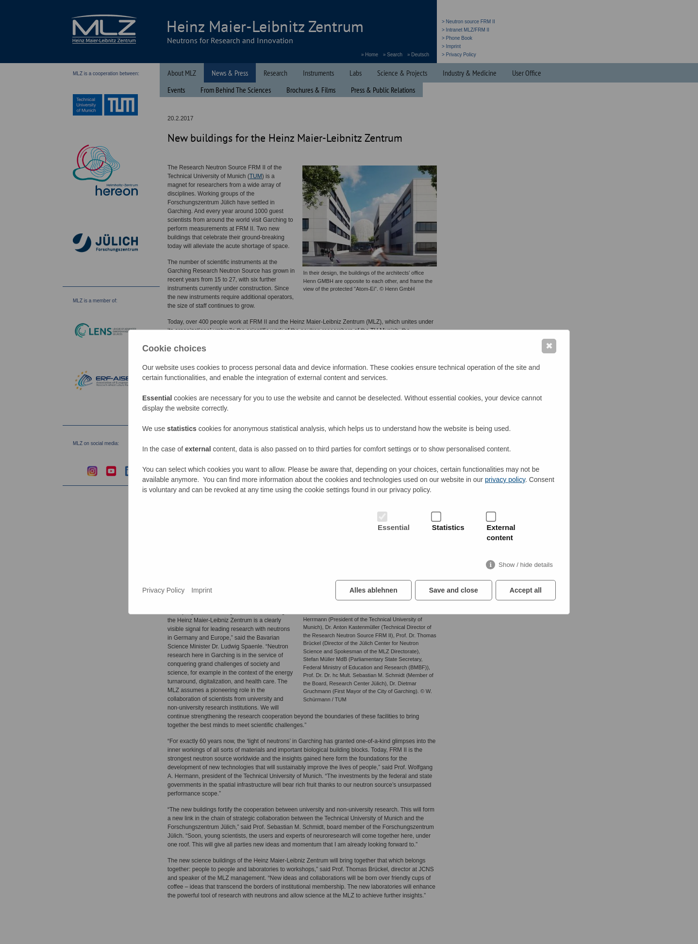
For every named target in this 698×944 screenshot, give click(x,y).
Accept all (526, 590)
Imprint (201, 590)
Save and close (453, 590)
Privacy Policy (163, 590)
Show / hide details (526, 564)
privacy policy (505, 479)
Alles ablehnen (373, 590)
